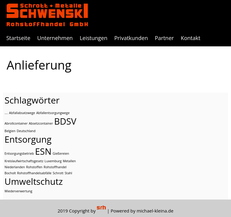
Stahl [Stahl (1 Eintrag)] (68, 173)
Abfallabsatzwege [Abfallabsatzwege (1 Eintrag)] (22, 113)
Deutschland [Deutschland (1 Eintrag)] (26, 131)
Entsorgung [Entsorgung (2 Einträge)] (28, 139)
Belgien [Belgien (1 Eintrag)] (10, 131)
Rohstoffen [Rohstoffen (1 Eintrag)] (34, 167)
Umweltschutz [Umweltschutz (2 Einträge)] (34, 181)
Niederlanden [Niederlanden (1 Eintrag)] (15, 167)
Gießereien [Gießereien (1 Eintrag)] (61, 153)
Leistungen (93, 38)
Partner (164, 38)
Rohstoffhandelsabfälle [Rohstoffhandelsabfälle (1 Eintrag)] (34, 173)
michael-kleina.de (155, 211)
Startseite (18, 38)
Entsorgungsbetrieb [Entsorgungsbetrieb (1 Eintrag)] (19, 153)
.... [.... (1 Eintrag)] (6, 113)
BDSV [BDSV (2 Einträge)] (65, 121)
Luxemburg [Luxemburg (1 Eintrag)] (53, 161)
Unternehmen (55, 38)
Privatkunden (131, 38)
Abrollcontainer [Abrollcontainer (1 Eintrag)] (16, 123)
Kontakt (190, 38)
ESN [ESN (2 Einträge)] (43, 151)
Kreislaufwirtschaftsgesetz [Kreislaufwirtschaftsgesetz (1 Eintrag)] (24, 161)
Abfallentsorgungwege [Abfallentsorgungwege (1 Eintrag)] (52, 113)
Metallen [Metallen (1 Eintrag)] (69, 161)
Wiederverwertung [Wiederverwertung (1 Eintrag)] (18, 191)
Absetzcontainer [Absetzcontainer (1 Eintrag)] (41, 123)
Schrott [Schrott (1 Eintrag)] (58, 173)
